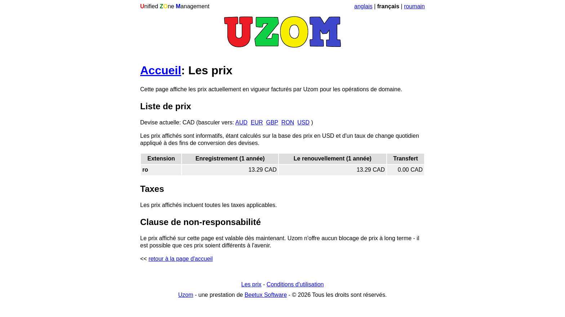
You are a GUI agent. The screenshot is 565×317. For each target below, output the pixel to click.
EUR (257, 122)
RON (287, 122)
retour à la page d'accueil (180, 259)
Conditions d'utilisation (295, 284)
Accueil (160, 70)
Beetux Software (266, 295)
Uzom (185, 295)
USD (303, 122)
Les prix (251, 284)
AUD (241, 122)
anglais (363, 6)
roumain (414, 6)
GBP (272, 122)
